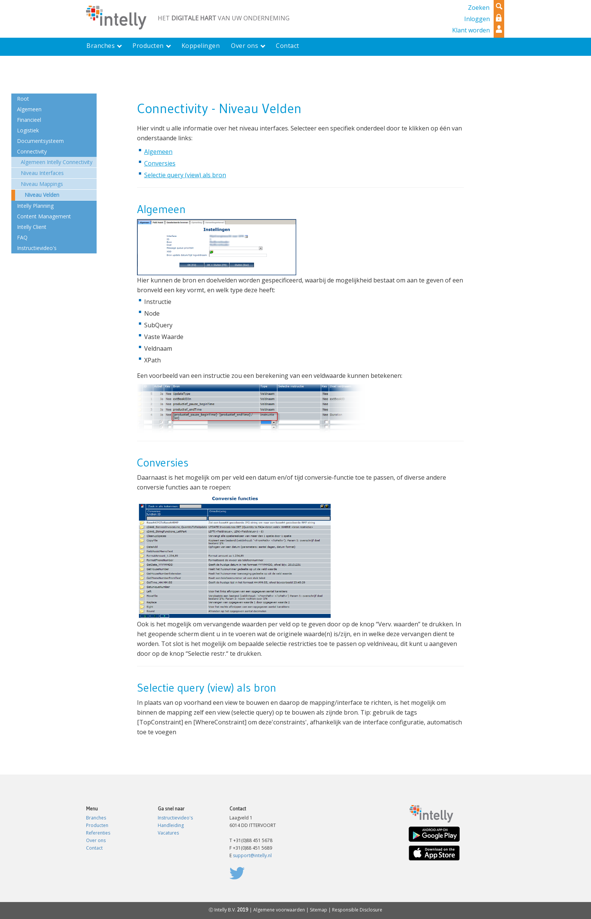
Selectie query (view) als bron (185, 175)
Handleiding (171, 825)
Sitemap (318, 910)
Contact (94, 848)
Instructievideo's (175, 818)
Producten (97, 825)
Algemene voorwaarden (279, 910)
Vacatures (168, 833)
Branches (96, 818)
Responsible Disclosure (357, 910)
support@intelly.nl (252, 855)
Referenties (98, 833)
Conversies (159, 163)
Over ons (96, 840)
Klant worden (471, 30)
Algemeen (158, 151)
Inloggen (477, 19)
